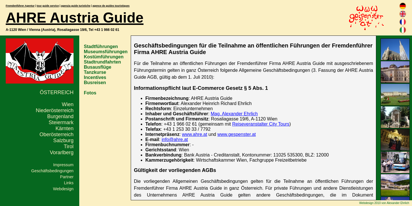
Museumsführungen (106, 51)
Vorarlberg (62, 152)
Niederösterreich (55, 110)
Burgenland (60, 116)
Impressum (63, 165)
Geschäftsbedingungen (52, 171)
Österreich (57, 92)
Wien (68, 104)
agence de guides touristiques (111, 5)
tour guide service (48, 5)
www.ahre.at (194, 134)
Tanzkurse (95, 72)
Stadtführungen (101, 46)
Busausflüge (97, 67)
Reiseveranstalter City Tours (260, 124)
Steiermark (61, 122)
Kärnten (65, 128)
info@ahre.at (175, 139)
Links (69, 183)
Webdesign (63, 189)
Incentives (95, 77)
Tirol (69, 146)
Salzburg (63, 140)
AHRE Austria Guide (75, 18)
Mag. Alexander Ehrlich (234, 113)
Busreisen (95, 82)
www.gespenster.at (236, 134)
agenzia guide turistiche (75, 5)
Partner (67, 177)
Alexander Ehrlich (398, 203)
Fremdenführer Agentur (20, 5)
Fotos (90, 92)
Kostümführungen (104, 56)
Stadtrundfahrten (102, 62)
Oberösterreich (56, 134)
